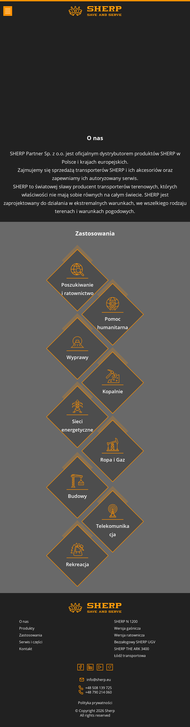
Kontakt (25, 648)
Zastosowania (30, 635)
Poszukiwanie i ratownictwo (77, 288)
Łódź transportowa (130, 655)
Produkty (26, 628)
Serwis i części (30, 642)
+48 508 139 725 (95, 688)
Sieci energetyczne (77, 425)
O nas (24, 621)
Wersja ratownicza (129, 635)
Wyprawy (77, 357)
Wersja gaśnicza (127, 628)
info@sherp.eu (95, 679)
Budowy (77, 496)
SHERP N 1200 (126, 621)
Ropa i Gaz (112, 459)
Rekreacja (77, 564)
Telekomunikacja (112, 530)
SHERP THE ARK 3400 (131, 648)
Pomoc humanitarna (112, 322)
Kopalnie (112, 391)
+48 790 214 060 (95, 692)
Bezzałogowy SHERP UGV (134, 642)
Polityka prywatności (95, 702)
